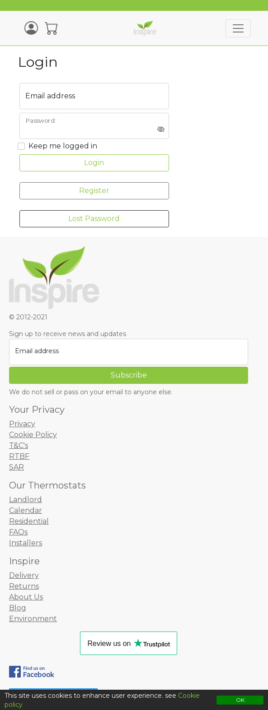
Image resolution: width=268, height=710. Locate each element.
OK (240, 699)
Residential (29, 521)
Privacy (22, 424)
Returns (24, 586)
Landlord (25, 499)
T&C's (18, 445)
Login (94, 162)
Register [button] (94, 190)
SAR (16, 467)
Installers (25, 543)
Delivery (24, 575)
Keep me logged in (62, 146)
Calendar (25, 510)
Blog (17, 608)
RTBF (19, 456)
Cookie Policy (33, 434)
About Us (26, 597)
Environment (33, 618)
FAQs (18, 532)
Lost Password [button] (94, 218)
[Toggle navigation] (238, 28)
